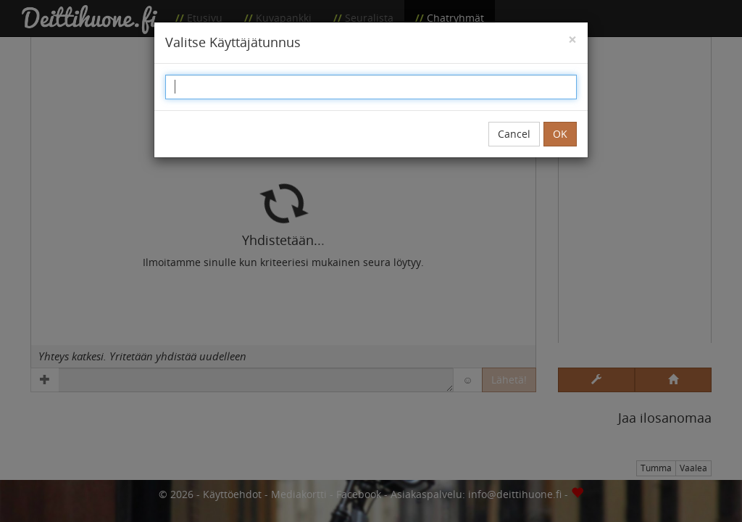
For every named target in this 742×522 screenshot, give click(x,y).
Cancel (514, 134)
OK (560, 134)
